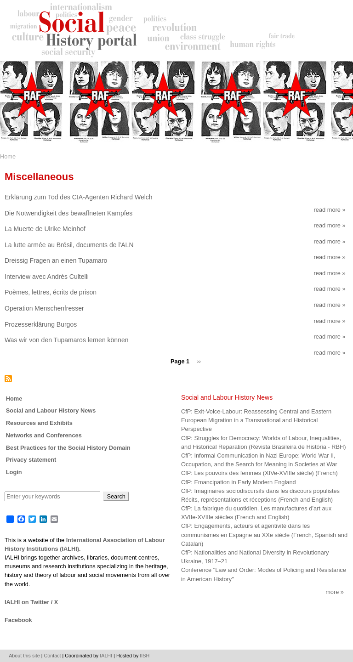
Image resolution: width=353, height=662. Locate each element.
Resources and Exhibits (39, 422)
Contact (52, 655)
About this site (24, 655)
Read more (330, 209)
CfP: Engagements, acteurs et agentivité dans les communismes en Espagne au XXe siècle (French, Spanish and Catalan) (264, 534)
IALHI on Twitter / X (31, 602)
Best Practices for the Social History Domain (68, 447)
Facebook (18, 620)
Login (14, 472)
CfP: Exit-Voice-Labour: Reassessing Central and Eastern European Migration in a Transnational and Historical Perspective (256, 420)
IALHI (106, 655)
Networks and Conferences (44, 435)
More (332, 591)
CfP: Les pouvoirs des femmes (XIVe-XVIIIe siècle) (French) (259, 473)
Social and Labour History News (51, 410)
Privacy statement (31, 459)
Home (8, 156)
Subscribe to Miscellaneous (8, 378)
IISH (144, 655)
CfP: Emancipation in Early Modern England (238, 482)
